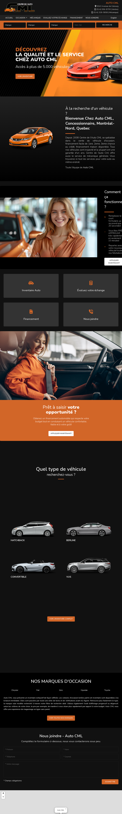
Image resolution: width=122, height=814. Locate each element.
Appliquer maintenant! (61, 433)
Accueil (9, 18)
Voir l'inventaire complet (61, 619)
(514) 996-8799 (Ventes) (106, 9)
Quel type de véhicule (61, 471)
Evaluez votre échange (55, 18)
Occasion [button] (21, 18)
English (114, 17)
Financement (76, 18)
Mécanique (35, 18)
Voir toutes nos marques (61, 718)
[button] (65, 809)
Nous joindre (92, 18)
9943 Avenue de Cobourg (106, 6)
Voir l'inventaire (25, 76)
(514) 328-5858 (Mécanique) (105, 12)
